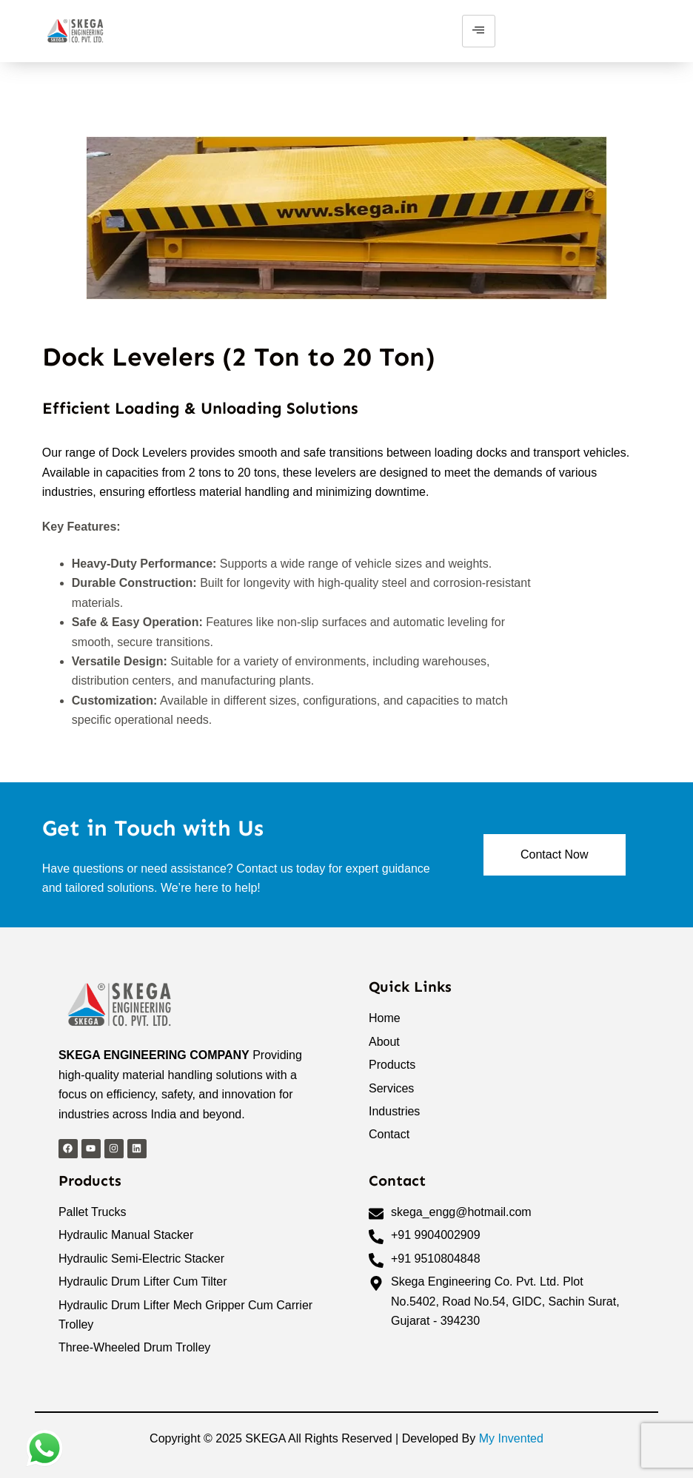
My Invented (511, 1438)
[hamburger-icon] (478, 31)
